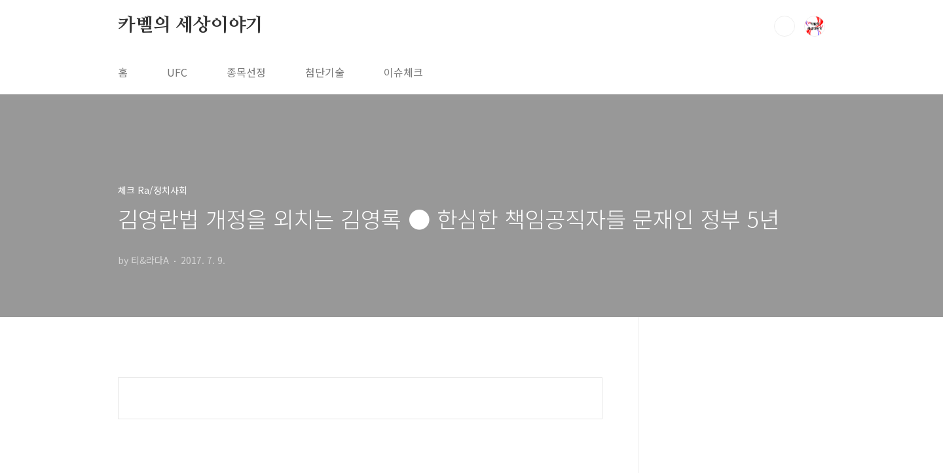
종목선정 (246, 72)
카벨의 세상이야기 (190, 25)
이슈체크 (403, 72)
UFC (177, 72)
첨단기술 (324, 72)
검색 (784, 26)
